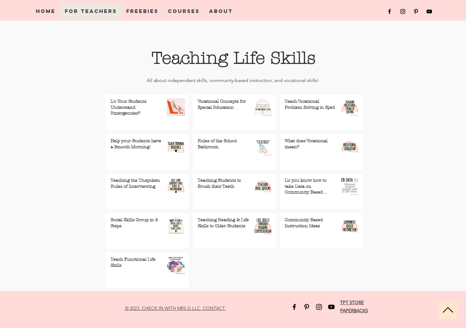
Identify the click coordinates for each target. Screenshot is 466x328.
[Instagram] (319, 307)
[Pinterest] (307, 307)
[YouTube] (331, 307)
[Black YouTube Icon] (429, 11)
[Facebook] (294, 307)
